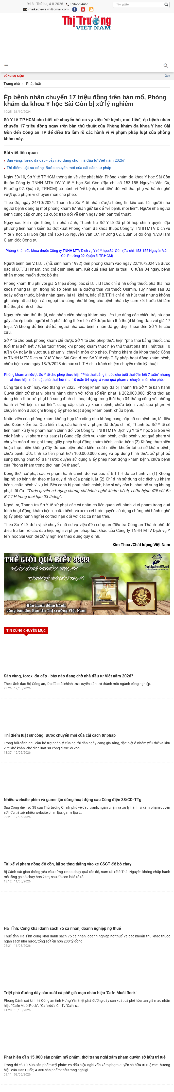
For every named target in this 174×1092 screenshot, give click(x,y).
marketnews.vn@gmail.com (45, 9)
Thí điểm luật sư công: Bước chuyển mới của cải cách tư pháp (57, 167)
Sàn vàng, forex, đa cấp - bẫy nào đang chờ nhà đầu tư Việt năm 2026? (64, 160)
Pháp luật (33, 84)
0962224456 (77, 4)
